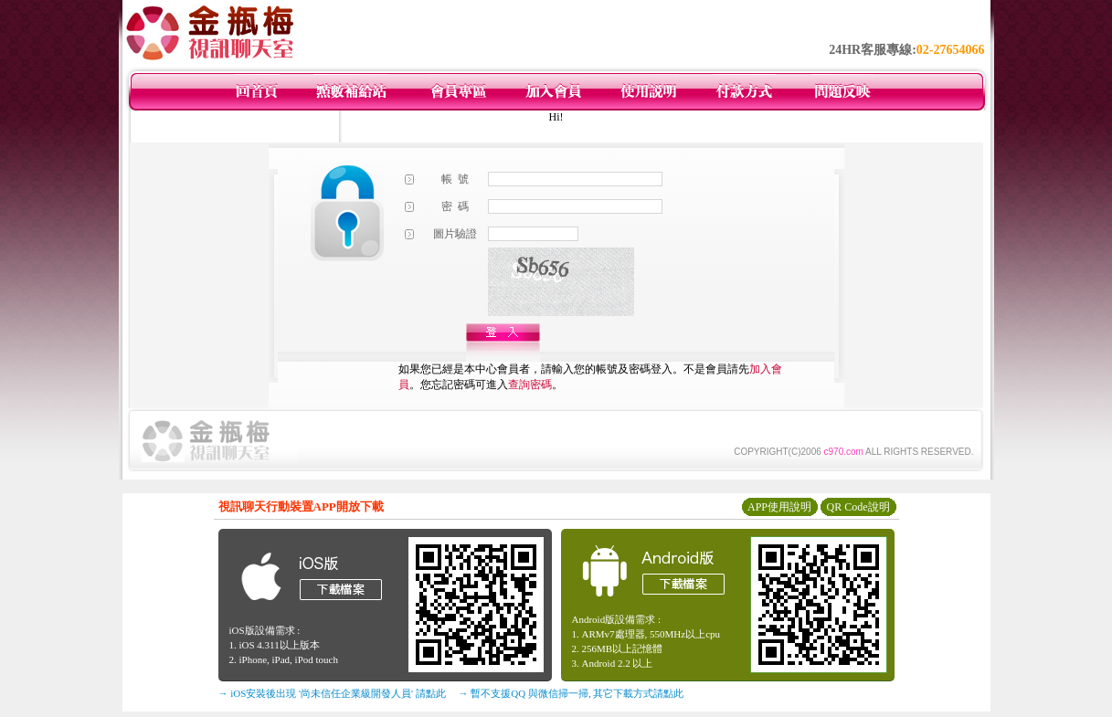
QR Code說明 (858, 507)
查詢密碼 (530, 384)
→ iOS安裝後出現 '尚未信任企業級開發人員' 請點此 (332, 693)
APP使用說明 (779, 507)
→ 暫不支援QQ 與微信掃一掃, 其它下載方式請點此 (571, 693)
